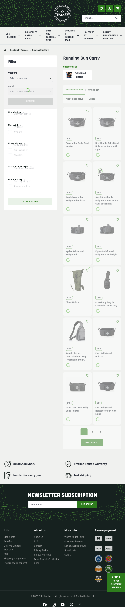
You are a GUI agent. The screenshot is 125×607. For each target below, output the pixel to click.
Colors (67, 554)
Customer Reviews (74, 541)
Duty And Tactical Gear (53, 35)
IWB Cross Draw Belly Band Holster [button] (77, 409)
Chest (18, 158)
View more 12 (92, 442)
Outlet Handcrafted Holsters (113, 35)
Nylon (18, 135)
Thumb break (22, 189)
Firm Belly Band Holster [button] (103, 355)
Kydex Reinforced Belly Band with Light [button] (106, 253)
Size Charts (70, 550)
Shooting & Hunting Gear (72, 35)
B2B (36, 541)
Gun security (17, 179)
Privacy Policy (41, 550)
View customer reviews (116, 582)
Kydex (18, 130)
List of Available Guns (75, 546)
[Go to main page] (5, 50)
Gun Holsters (13, 35)
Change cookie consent (15, 563)
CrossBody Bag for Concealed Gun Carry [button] (106, 304)
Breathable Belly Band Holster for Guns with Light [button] (107, 146)
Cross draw (21, 153)
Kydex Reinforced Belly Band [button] (75, 253)
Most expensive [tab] (74, 99)
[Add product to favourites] (88, 111)
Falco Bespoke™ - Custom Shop (47, 561)
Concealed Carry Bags (33, 35)
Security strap (22, 184)
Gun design (16, 112)
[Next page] (100, 431)
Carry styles (17, 143)
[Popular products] (101, 8)
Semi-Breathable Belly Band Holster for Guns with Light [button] (106, 200)
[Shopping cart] (117, 8)
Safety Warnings (42, 554)
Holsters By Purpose (91, 35)
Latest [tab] (93, 99)
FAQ (6, 554)
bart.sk (90, 596)
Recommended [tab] (74, 89)
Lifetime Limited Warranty (12, 547)
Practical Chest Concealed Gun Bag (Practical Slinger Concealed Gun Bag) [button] (76, 356)
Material (15, 125)
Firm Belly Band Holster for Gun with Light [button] (105, 411)
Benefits (8, 541)
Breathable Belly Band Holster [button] (77, 145)
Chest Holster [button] (73, 302)
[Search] (117, 18)
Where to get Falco (74, 537)
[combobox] (30, 78)
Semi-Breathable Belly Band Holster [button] (75, 199)
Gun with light (22, 117)
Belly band (21, 148)
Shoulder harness (24, 171)
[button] (30, 117)
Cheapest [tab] (93, 90)
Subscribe (87, 504)
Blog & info (9, 537)
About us (38, 537)
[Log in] (109, 8)
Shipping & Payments (15, 558)
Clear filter (30, 201)
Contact (38, 546)
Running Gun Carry (40, 50)
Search (30, 101)
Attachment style (20, 166)
